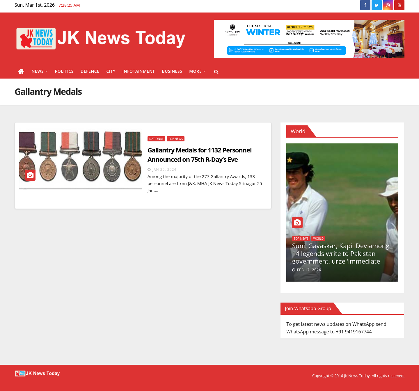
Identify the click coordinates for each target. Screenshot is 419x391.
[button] (216, 71)
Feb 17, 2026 (309, 269)
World (318, 239)
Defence (90, 71)
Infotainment (138, 71)
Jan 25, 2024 (164, 169)
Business (172, 71)
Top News (175, 139)
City (110, 71)
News (40, 71)
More (197, 71)
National (156, 139)
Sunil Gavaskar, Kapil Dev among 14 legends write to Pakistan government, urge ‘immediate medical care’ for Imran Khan (340, 257)
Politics (64, 71)
